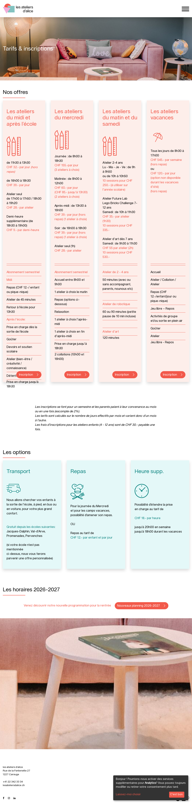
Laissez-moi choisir (128, 794)
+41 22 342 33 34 (13, 782)
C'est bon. (176, 794)
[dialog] (150, 787)
